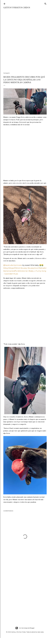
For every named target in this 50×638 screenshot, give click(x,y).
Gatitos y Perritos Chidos (16, 7)
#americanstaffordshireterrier (15, 271)
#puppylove (33, 268)
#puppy (23, 268)
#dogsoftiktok (14, 268)
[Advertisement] (25, 42)
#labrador (42, 268)
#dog (5, 268)
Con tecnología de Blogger (25, 628)
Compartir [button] (6, 73)
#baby (31, 271)
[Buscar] (45, 3)
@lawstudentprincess (12, 265)
